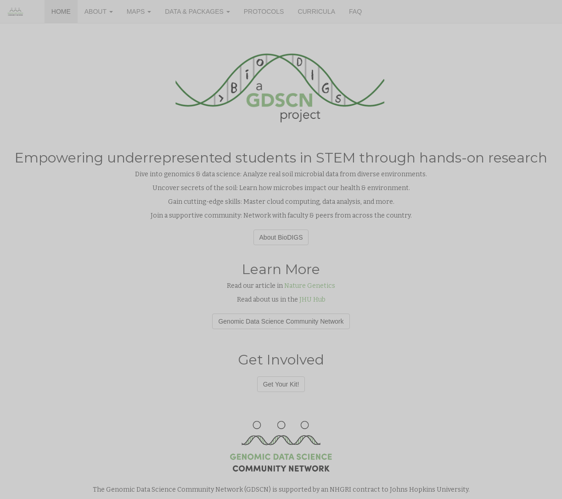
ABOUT (98, 11)
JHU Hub (312, 299)
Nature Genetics (309, 286)
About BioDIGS (281, 237)
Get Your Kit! (281, 384)
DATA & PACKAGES (197, 11)
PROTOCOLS (264, 11)
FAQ (355, 11)
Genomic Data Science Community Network (280, 321)
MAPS (139, 11)
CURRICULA (316, 11)
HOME (61, 11)
